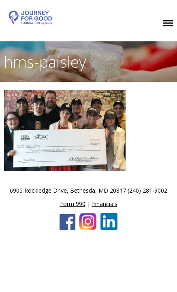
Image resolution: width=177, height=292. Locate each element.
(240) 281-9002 (147, 190)
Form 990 (72, 204)
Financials (104, 204)
